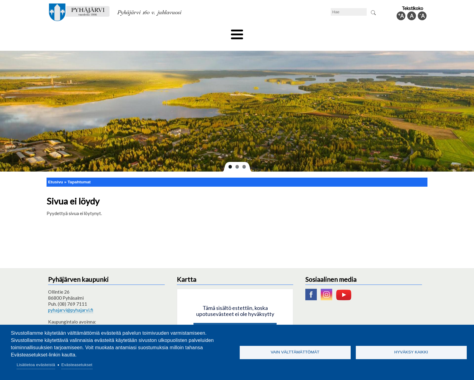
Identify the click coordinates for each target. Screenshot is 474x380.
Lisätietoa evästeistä (36, 364)
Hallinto (340, 32)
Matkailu (269, 32)
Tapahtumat (79, 171)
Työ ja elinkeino (305, 32)
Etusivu (55, 171)
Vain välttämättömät (295, 352)
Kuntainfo (370, 32)
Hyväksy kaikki (411, 352)
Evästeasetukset (77, 364)
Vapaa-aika (203, 32)
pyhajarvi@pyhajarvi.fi (70, 300)
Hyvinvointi (237, 32)
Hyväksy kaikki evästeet (235, 320)
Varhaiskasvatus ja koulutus (152, 32)
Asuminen (103, 32)
